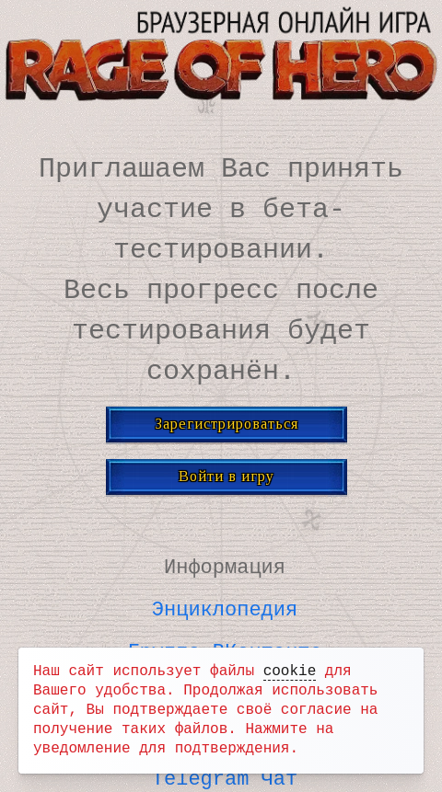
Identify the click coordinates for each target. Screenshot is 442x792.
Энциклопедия (224, 606)
